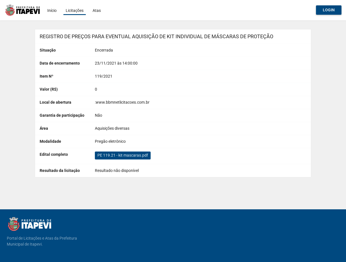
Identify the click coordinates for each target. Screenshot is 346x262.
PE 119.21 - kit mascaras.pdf (122, 155)
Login (329, 10)
